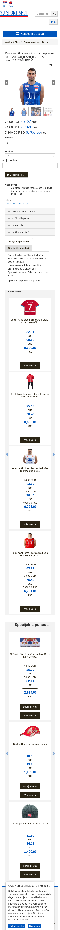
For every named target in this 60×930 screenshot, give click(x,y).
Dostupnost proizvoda (21, 211)
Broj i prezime (9, 160)
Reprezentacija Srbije (17, 203)
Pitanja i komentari (18, 248)
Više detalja (30, 365)
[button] (5, 452)
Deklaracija (15, 225)
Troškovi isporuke (18, 218)
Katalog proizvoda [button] (30, 33)
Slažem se (34, 926)
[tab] (30, 211)
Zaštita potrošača (18, 232)
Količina (9, 137)
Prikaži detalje (17, 926)
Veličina (9, 151)
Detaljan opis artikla (19, 241)
